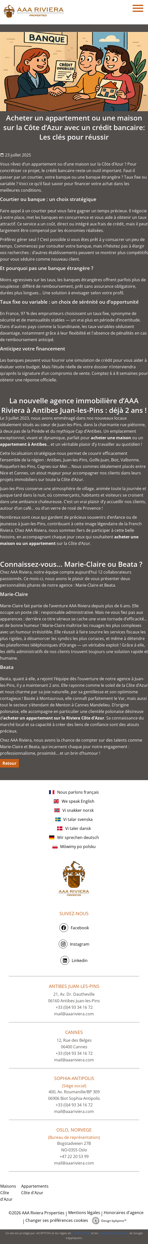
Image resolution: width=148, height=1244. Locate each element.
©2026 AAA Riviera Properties (36, 1213)
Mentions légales (84, 1212)
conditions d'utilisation (114, 1233)
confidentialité (81, 1233)
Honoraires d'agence (123, 1212)
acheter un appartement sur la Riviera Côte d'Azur (53, 718)
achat (107, 183)
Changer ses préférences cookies (56, 1220)
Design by (113, 1221)
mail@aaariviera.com (74, 1014)
